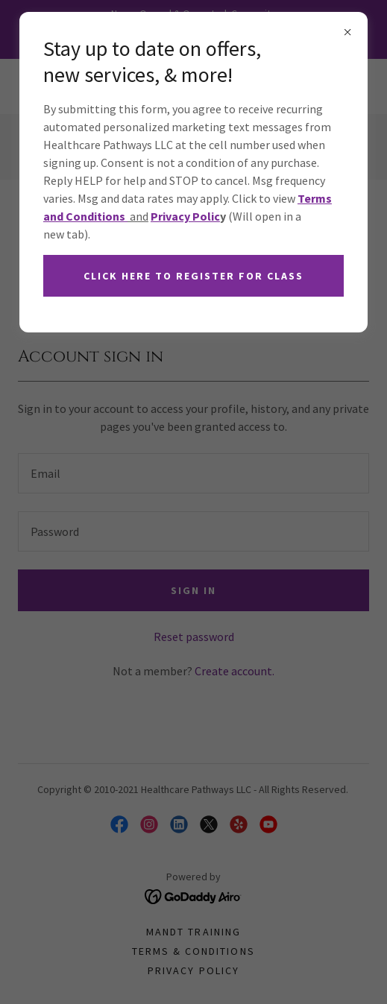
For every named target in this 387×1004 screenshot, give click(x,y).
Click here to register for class (193, 275)
